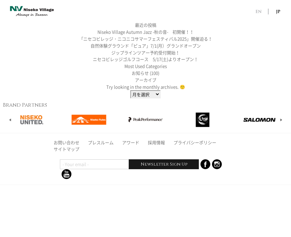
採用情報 (156, 142)
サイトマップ (66, 149)
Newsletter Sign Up (164, 164)
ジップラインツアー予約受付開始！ (145, 52)
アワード (130, 142)
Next (281, 120)
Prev (10, 120)
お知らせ (140, 73)
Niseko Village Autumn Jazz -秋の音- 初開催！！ (145, 32)
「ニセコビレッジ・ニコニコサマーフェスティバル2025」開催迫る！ (145, 39)
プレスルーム (101, 142)
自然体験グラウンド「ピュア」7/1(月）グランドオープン (146, 45)
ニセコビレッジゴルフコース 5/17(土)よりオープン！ (145, 59)
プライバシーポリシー (194, 142)
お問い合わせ (66, 142)
